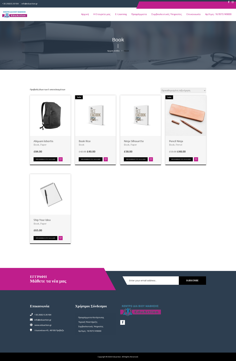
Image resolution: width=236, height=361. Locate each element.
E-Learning (121, 14)
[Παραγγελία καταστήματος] (183, 90)
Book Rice (85, 141)
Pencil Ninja (176, 141)
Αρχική (85, 14)
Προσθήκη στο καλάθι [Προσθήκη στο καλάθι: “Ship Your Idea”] (45, 238)
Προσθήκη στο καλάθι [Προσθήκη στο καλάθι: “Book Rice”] (90, 159)
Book (36, 144)
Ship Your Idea (42, 219)
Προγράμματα (139, 14)
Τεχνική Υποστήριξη (87, 322)
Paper (43, 144)
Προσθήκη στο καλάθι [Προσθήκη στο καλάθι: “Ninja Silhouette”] (136, 159)
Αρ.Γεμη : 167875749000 (218, 14)
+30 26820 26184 (10, 4)
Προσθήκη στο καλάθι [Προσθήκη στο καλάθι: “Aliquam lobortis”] (45, 159)
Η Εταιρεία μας (102, 14)
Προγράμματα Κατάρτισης (91, 317)
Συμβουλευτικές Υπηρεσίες (166, 14)
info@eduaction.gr (29, 4)
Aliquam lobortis (43, 141)
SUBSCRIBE (192, 280)
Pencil (179, 144)
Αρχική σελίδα (113, 51)
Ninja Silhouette (134, 141)
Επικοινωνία (193, 14)
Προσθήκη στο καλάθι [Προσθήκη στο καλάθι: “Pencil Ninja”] (181, 159)
